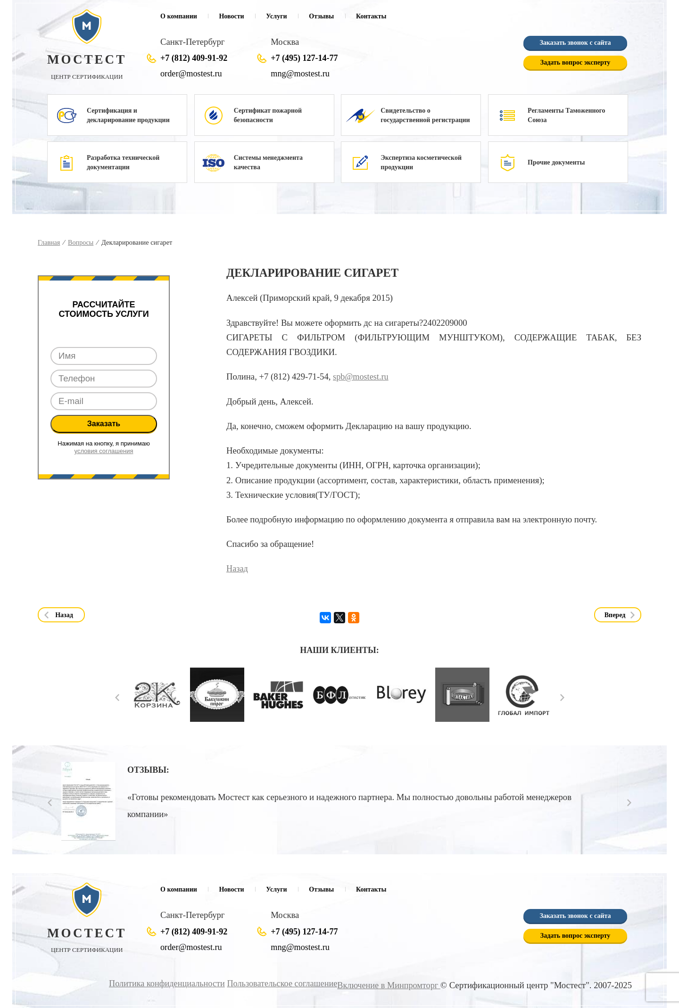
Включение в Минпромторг (387, 985)
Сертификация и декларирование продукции (128, 115)
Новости (231, 16)
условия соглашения (104, 450)
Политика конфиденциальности (160, 983)
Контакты (371, 16)
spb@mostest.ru (361, 376)
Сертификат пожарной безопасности (268, 115)
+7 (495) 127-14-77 (304, 58)
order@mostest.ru (192, 74)
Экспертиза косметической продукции (421, 162)
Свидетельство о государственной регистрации (425, 115)
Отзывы (321, 16)
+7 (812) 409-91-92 (193, 58)
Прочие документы (556, 162)
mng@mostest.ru (301, 74)
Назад (237, 568)
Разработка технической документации (123, 162)
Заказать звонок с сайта (575, 43)
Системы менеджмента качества (268, 162)
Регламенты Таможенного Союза (566, 115)
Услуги (276, 16)
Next (562, 697)
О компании (178, 16)
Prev (117, 697)
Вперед (615, 614)
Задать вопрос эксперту (575, 62)
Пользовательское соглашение (278, 983)
